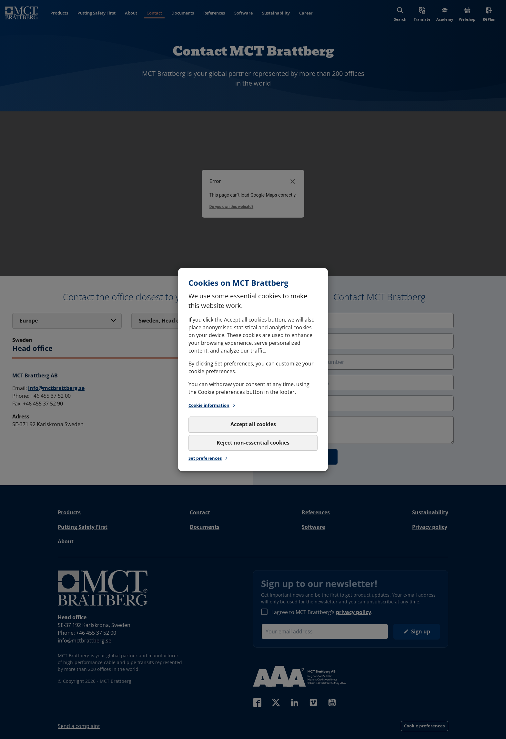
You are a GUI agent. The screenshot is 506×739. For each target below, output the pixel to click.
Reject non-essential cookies (253, 442)
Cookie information (212, 405)
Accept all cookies (253, 424)
